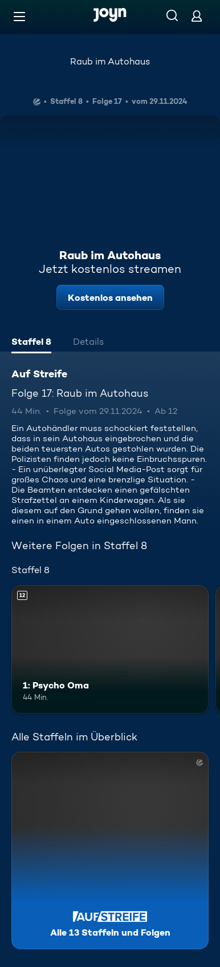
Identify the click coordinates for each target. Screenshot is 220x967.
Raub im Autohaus (110, 61)
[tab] (31, 343)
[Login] (197, 16)
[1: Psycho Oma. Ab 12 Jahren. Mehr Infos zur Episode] (110, 649)
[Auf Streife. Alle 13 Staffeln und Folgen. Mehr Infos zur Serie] (110, 850)
